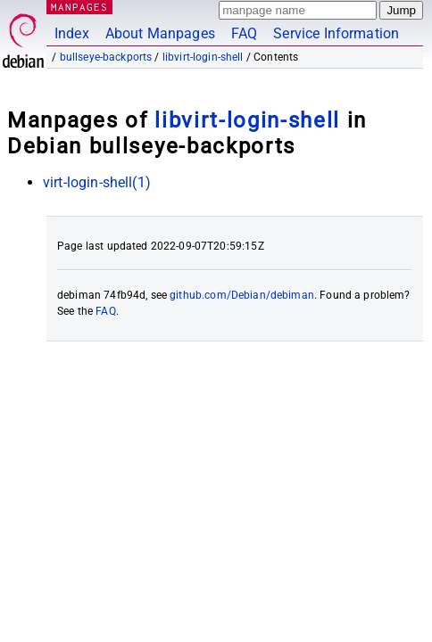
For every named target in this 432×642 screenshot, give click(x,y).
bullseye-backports (106, 57)
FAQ (244, 33)
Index (71, 33)
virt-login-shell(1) (97, 182)
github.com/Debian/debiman (242, 295)
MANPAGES (79, 6)
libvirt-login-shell (203, 57)
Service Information (336, 33)
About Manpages (160, 33)
